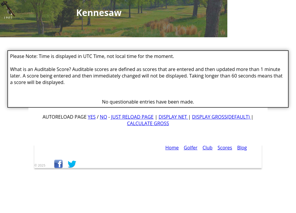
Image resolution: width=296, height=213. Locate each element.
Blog (242, 147)
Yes (92, 117)
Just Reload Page (132, 117)
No (103, 117)
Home (172, 147)
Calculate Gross (148, 123)
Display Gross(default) (221, 117)
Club (207, 147)
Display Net (173, 117)
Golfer (190, 147)
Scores (225, 147)
